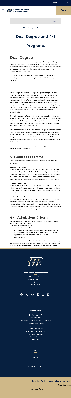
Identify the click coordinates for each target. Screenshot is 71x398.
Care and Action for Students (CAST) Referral (35, 320)
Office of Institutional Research (35, 331)
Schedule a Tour (35, 355)
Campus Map (35, 357)
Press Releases (35, 337)
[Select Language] (60, 2)
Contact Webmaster (36, 328)
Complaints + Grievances (35, 326)
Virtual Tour (35, 339)
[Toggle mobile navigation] (3, 10)
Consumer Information (36, 323)
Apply (63, 10)
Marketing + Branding (35, 334)
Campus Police (35, 318)
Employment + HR (35, 315)
